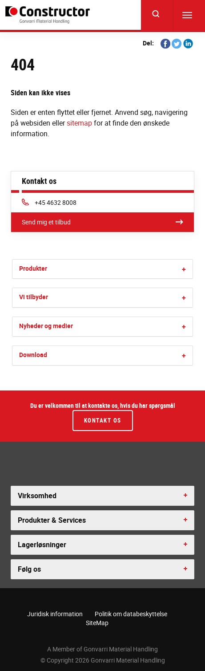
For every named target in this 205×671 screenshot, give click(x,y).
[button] (184, 269)
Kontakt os (102, 420)
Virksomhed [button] (37, 495)
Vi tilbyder (33, 297)
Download (33, 354)
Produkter (33, 268)
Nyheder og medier (46, 325)
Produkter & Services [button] (52, 520)
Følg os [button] (29, 569)
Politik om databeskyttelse (131, 614)
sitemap (79, 123)
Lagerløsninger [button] (42, 544)
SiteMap (97, 622)
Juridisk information (55, 614)
